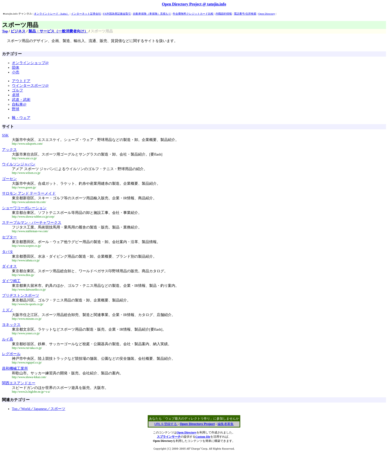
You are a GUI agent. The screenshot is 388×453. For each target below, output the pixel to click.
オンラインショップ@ (30, 63)
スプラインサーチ (169, 436)
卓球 (15, 95)
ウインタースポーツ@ (30, 86)
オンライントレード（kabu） (51, 13)
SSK (5, 135)
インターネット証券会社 (86, 13)
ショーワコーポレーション (24, 208)
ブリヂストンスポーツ (20, 295)
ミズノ (7, 310)
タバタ (7, 252)
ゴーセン (9, 179)
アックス (9, 150)
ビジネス (18, 31)
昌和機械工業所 (15, 368)
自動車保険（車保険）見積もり (152, 13)
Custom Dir (202, 436)
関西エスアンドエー (18, 383)
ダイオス (9, 266)
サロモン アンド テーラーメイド (29, 193)
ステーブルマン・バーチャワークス (31, 223)
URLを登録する (166, 424)
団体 (15, 67)
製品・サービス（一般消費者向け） (58, 31)
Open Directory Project (197, 424)
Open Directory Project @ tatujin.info (194, 4)
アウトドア (21, 81)
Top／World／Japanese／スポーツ (38, 409)
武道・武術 (21, 100)
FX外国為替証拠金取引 (117, 13)
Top (5, 31)
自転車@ (19, 104)
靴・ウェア (21, 118)
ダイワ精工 (11, 281)
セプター (9, 237)
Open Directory (266, 13)
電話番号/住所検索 (245, 13)
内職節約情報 (224, 13)
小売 (15, 72)
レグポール (11, 354)
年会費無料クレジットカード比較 (193, 13)
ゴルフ (17, 90)
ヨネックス (11, 325)
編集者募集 (226, 424)
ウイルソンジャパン (18, 164)
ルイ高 (7, 339)
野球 (15, 109)
